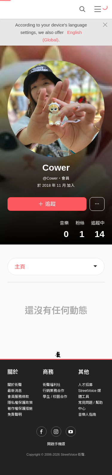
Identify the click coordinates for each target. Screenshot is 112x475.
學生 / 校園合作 (55, 397)
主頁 (20, 267)
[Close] (105, 25)
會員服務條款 (18, 397)
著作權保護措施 (20, 409)
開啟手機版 (56, 444)
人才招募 (85, 385)
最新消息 (14, 391)
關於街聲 (14, 385)
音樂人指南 (87, 414)
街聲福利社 (52, 385)
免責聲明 (14, 414)
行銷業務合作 (53, 391)
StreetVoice (32, 9)
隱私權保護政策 (20, 403)
